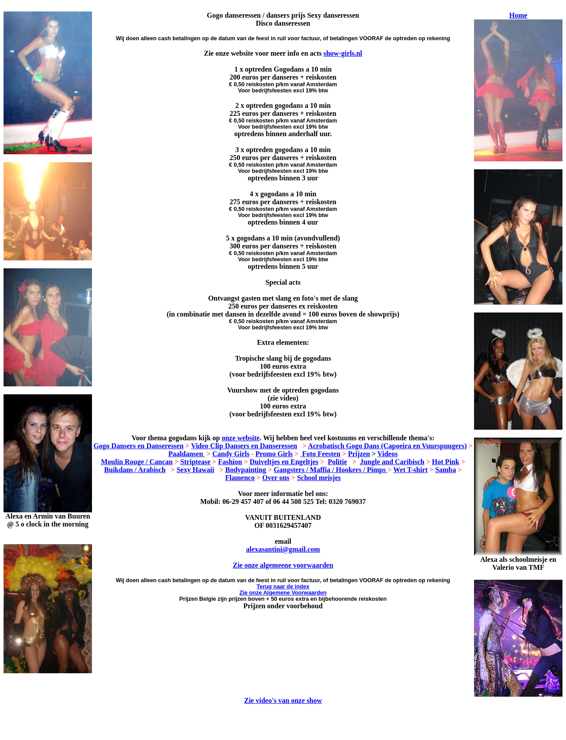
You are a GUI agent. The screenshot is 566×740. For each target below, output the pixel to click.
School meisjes (319, 477)
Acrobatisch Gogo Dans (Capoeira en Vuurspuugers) (387, 446)
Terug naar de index (282, 587)
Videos (388, 454)
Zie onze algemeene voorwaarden (283, 565)
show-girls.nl (342, 53)
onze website (241, 438)
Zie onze (283, 593)
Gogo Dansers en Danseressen (138, 446)
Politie (337, 461)
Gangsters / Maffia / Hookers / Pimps (330, 469)
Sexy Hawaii (195, 469)
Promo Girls (274, 454)
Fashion (230, 461)
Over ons (275, 477)
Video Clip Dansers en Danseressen (244, 446)
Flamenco (240, 477)
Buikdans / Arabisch (135, 469)
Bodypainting (245, 469)
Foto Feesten (320, 454)
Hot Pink (445, 461)
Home (518, 15)
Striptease (195, 461)
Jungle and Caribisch (392, 461)
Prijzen (359, 454)
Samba (445, 469)
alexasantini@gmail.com (283, 549)
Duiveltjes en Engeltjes (284, 461)
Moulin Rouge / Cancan (136, 461)
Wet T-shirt (410, 469)
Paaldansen (186, 454)
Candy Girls (230, 454)
